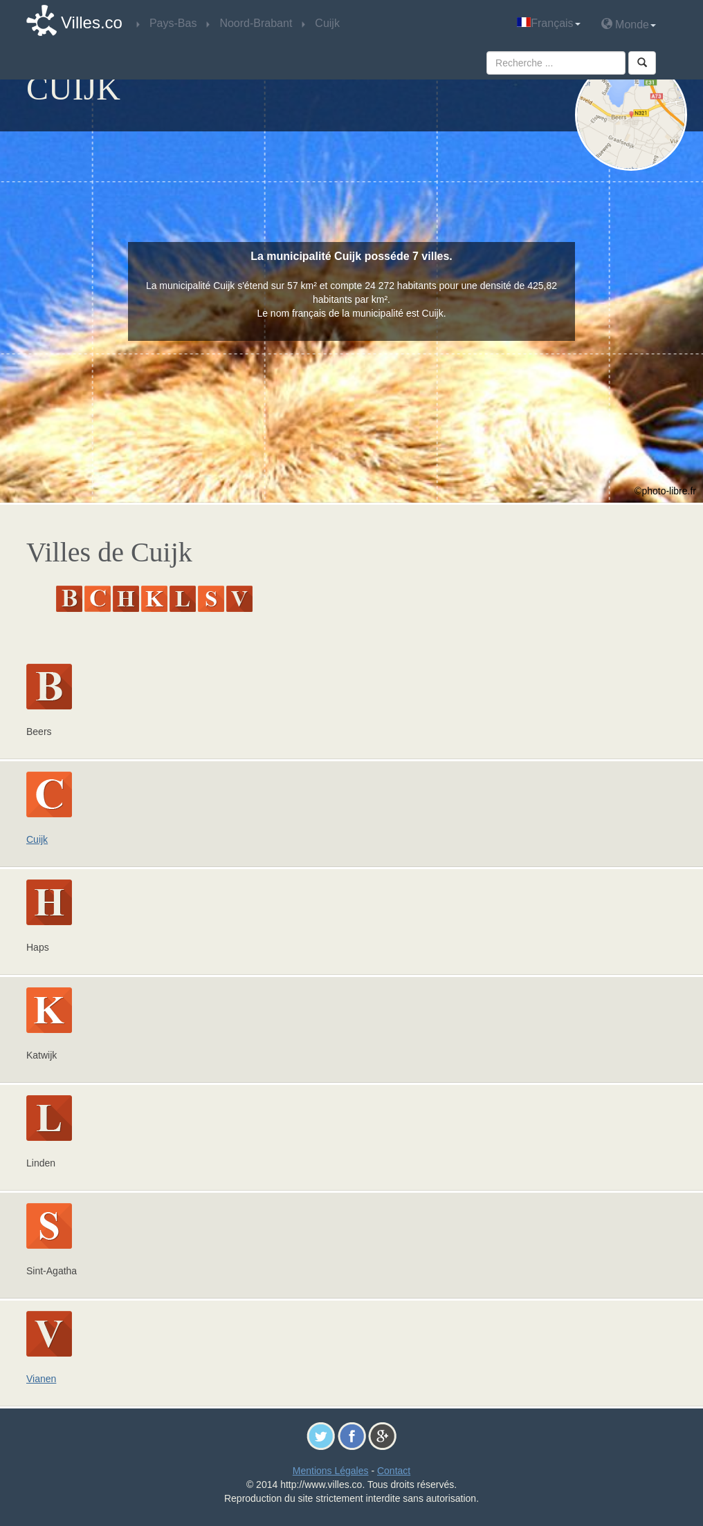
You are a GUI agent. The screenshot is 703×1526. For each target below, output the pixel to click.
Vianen (41, 1378)
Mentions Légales (331, 1470)
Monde (628, 23)
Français (548, 23)
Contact (393, 1470)
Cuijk (37, 839)
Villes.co (91, 22)
